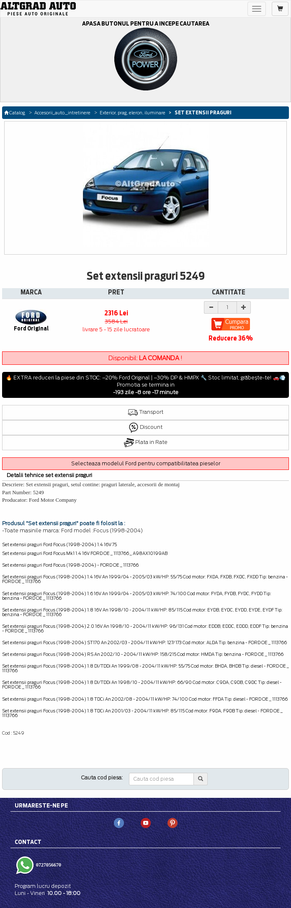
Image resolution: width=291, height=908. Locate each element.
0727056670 (48, 865)
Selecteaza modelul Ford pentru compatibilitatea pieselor (145, 463)
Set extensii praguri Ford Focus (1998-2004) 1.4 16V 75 (59, 544)
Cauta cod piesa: (102, 777)
